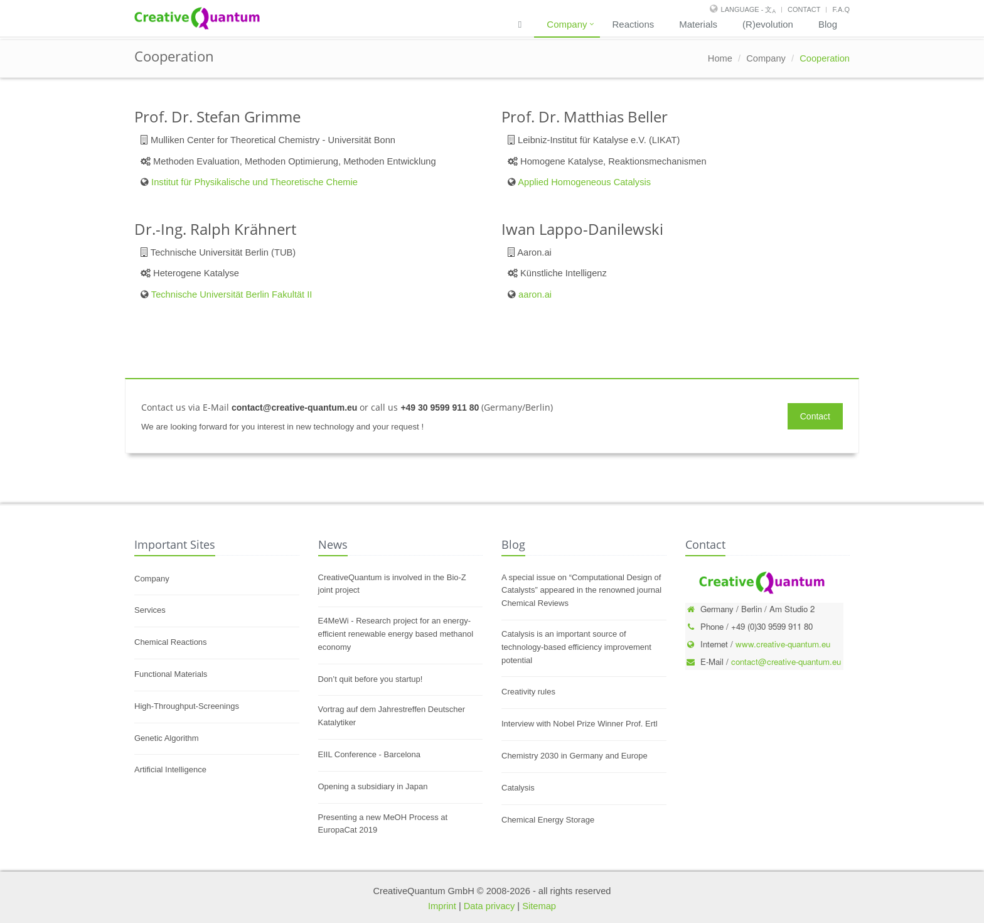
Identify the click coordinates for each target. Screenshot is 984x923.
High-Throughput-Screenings (186, 706)
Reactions (633, 24)
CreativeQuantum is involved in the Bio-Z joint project (392, 584)
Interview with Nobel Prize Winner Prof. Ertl (579, 723)
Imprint (442, 906)
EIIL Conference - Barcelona (369, 754)
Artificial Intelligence (170, 769)
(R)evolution (767, 24)
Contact (804, 9)
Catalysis (518, 787)
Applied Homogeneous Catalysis (584, 182)
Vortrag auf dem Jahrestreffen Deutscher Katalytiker (392, 715)
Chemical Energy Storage (547, 819)
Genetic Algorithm (166, 738)
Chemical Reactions (170, 642)
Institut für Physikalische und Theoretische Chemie (254, 182)
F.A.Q (841, 9)
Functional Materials (170, 674)
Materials (698, 24)
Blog (827, 24)
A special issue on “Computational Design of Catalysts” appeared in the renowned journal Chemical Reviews (581, 590)
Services (150, 610)
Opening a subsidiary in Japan (373, 786)
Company (567, 24)
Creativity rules (528, 691)
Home (720, 58)
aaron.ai (535, 294)
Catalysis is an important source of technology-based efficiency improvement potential (576, 647)
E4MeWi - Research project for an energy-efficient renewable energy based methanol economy (396, 634)
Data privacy (489, 906)
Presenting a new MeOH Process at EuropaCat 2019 (383, 823)
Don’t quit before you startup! (370, 679)
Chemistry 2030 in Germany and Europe (574, 755)
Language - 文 (748, 9)
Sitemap (539, 906)
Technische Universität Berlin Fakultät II (232, 294)
